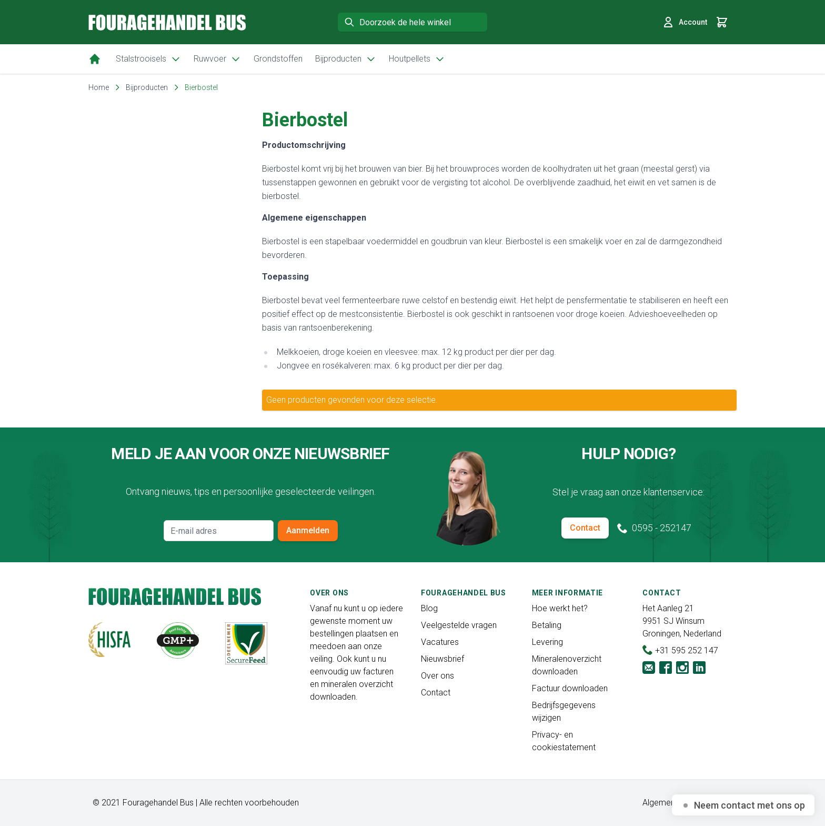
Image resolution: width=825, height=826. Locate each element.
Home (98, 87)
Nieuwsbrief (442, 659)
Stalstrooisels (148, 59)
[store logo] (167, 22)
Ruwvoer (217, 59)
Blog (429, 608)
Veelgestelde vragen (459, 625)
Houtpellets (417, 59)
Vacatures (440, 642)
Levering (547, 642)
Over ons (437, 676)
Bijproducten (345, 59)
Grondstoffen (278, 59)
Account (684, 22)
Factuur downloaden (570, 688)
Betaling (546, 625)
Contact (585, 528)
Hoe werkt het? (560, 608)
